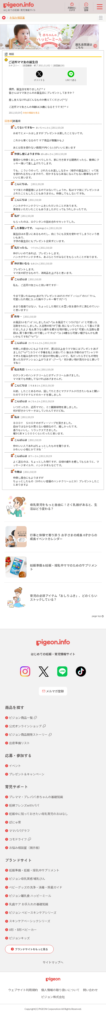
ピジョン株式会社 (53, 997)
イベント (15, 766)
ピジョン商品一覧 (21, 718)
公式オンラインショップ (25, 726)
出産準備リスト (19, 743)
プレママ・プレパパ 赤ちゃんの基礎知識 (36, 797)
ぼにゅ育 (15, 822)
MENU (101, 18)
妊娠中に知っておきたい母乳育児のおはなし (38, 814)
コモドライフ (18, 839)
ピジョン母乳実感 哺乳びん (27, 878)
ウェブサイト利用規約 (23, 990)
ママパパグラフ (19, 830)
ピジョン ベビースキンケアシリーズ (32, 912)
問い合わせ (90, 990)
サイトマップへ (53, 962)
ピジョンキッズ (19, 938)
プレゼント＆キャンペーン (26, 774)
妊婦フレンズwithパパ (24, 805)
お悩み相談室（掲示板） (25, 847)
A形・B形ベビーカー (23, 929)
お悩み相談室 (17, 17)
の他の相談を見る (31, 112)
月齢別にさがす (72, 6)
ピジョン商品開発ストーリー (28, 734)
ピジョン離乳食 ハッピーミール (30, 896)
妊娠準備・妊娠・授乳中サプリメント (34, 870)
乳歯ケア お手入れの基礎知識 (28, 904)
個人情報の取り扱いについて (60, 990)
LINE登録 (86, 6)
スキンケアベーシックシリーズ (29, 921)
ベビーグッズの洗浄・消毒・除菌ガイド (35, 887)
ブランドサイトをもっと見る (31, 949)
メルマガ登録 (53, 691)
